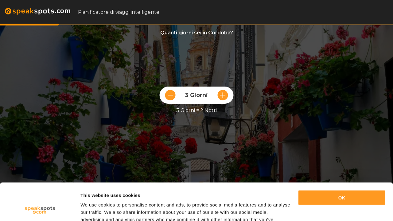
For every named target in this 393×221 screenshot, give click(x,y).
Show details (94, 208)
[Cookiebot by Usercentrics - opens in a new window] (40, 209)
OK (341, 162)
